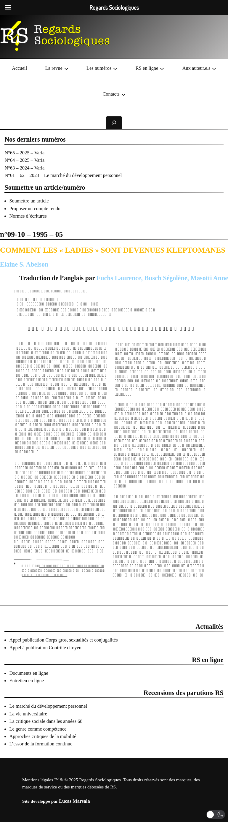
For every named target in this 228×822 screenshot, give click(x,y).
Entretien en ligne (26, 680)
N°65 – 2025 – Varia (24, 153)
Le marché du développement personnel (48, 706)
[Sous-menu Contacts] (123, 94)
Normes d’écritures (27, 216)
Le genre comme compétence (37, 729)
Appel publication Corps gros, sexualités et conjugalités (63, 640)
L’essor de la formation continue (40, 744)
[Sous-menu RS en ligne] (162, 68)
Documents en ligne (28, 673)
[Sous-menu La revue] (66, 68)
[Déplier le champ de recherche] (114, 122)
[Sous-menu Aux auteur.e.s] (214, 68)
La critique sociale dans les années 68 (45, 721)
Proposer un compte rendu (34, 208)
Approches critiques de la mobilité (42, 736)
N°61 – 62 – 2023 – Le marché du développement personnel (63, 175)
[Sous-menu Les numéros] (115, 68)
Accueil (19, 68)
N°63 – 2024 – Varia (24, 168)
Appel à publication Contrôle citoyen (45, 647)
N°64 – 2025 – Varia (24, 160)
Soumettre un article (29, 201)
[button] (215, 814)
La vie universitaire (28, 714)
